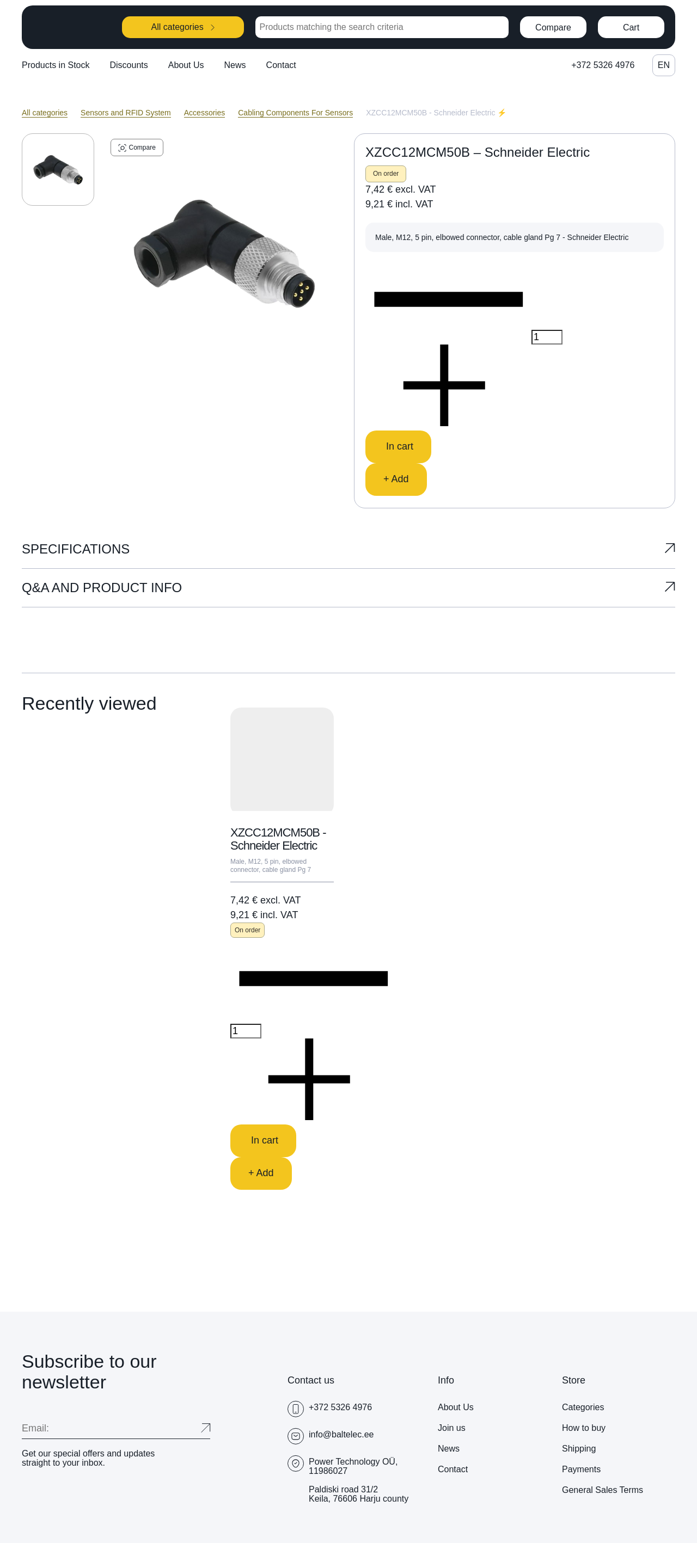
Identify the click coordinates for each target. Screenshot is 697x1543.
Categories (583, 1407)
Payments (581, 1469)
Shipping (579, 1448)
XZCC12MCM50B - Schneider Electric (278, 839)
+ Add (396, 479)
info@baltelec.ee (341, 1434)
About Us (186, 65)
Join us (452, 1428)
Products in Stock (56, 65)
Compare (553, 27)
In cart (398, 446)
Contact (281, 65)
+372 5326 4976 (602, 65)
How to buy (584, 1428)
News (235, 65)
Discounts (129, 65)
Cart (631, 27)
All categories (183, 27)
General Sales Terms (602, 1490)
